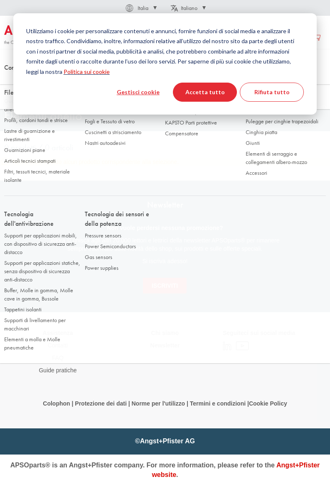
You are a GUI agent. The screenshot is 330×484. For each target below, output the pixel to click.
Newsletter (165, 345)
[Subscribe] (165, 285)
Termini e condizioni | (219, 403)
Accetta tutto (205, 91)
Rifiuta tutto (272, 91)
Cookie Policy (268, 403)
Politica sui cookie (87, 71)
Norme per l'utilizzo (158, 403)
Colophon (56, 403)
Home (10, 83)
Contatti (58, 345)
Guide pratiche (57, 370)
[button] (140, 8)
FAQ (58, 357)
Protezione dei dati (100, 403)
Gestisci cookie (138, 91)
